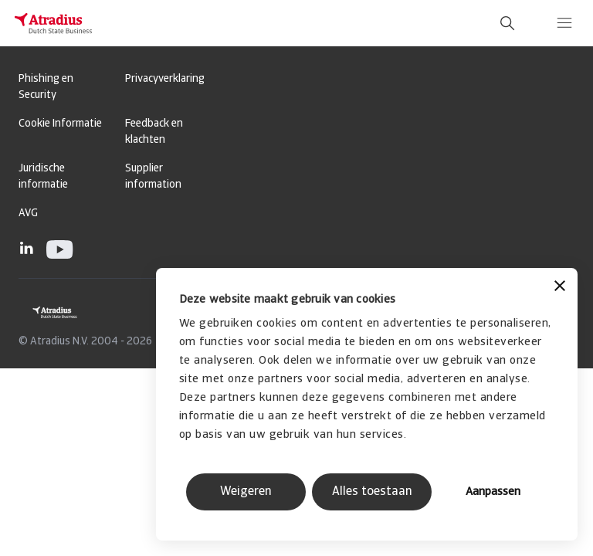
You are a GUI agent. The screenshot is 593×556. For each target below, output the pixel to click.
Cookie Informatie (60, 124)
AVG (28, 213)
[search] (507, 23)
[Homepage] (53, 23)
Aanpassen (493, 492)
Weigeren (246, 492)
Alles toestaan (372, 492)
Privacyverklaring (165, 79)
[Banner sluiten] (559, 287)
